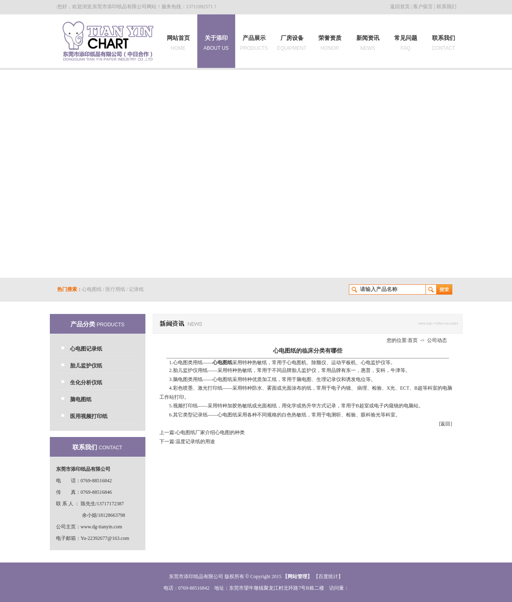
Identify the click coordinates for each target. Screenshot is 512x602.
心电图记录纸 (86, 349)
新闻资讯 (367, 43)
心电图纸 (92, 289)
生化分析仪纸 (86, 382)
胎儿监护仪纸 (86, 366)
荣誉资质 (329, 43)
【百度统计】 (328, 576)
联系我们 (446, 6)
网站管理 (297, 576)
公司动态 (437, 340)
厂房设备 (291, 43)
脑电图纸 (80, 399)
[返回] (445, 424)
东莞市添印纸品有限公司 (119, 6)
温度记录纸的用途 (195, 441)
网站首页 (178, 43)
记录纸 (136, 289)
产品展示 (254, 43)
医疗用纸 (115, 289)
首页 (413, 340)
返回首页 (400, 6)
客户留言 (423, 6)
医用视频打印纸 (89, 416)
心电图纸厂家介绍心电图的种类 (210, 432)
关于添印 (216, 41)
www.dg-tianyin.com (101, 527)
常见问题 (405, 43)
